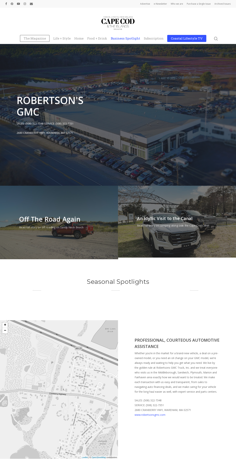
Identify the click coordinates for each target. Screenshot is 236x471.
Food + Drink (97, 38)
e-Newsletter (160, 3)
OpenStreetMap (99, 457)
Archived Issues (222, 3)
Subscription (154, 38)
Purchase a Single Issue (199, 3)
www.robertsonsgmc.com (150, 414)
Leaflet (85, 457)
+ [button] (5, 325)
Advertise (145, 3)
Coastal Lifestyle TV (187, 38)
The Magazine (35, 38)
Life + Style (62, 38)
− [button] (5, 331)
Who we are (177, 3)
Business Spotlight (125, 38)
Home (79, 38)
